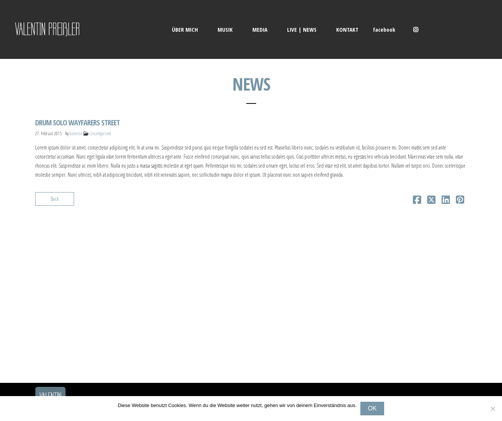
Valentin (76, 133)
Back (55, 198)
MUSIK (225, 29)
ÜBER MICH (185, 29)
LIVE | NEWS (302, 29)
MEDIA (259, 29)
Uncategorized (100, 133)
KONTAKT (347, 29)
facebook (384, 29)
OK (372, 408)
